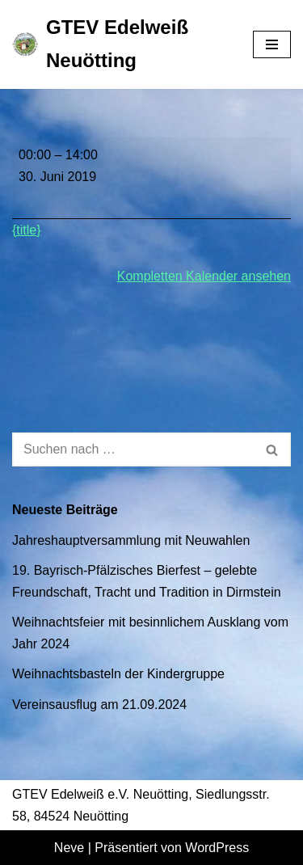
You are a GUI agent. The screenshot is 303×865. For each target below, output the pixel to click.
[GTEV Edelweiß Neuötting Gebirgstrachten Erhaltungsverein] (120, 44)
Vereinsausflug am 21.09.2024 (99, 704)
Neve (69, 847)
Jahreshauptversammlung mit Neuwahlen (131, 540)
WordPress (217, 847)
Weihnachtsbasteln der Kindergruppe (118, 674)
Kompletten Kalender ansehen (204, 276)
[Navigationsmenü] (272, 44)
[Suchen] (133, 449)
